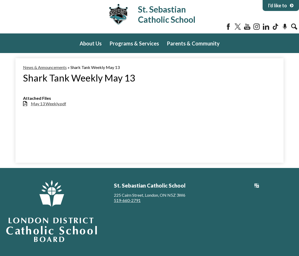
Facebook (228, 27)
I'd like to (281, 5)
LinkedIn (266, 27)
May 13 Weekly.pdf (48, 103)
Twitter (238, 27)
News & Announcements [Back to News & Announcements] (45, 67)
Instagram (256, 27)
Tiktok (275, 27)
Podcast (285, 27)
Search (294, 27)
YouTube (247, 27)
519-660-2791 (127, 200)
